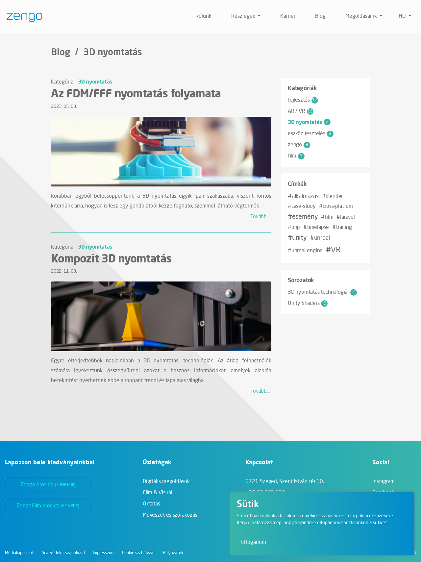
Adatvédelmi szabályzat (63, 553)
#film (327, 217)
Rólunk (203, 16)
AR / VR (300, 111)
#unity (297, 238)
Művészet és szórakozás (170, 515)
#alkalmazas (303, 196)
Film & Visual (157, 493)
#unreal (320, 238)
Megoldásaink (361, 16)
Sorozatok (301, 279)
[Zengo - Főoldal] (22, 16)
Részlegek (244, 16)
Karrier (287, 16)
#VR (333, 250)
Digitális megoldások (166, 481)
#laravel (345, 217)
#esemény (303, 217)
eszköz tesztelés (311, 134)
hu (403, 16)
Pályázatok (173, 553)
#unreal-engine (305, 251)
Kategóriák (302, 87)
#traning (342, 227)
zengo (299, 145)
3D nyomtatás (95, 81)
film (296, 156)
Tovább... (260, 217)
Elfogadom (253, 542)
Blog (320, 16)
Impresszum (103, 553)
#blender (332, 196)
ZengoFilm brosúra (48, 506)
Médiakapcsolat (19, 553)
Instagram (383, 481)
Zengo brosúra (48, 485)
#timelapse (316, 227)
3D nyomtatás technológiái (322, 292)
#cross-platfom (336, 206)
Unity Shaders (308, 303)
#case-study (302, 206)
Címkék (297, 183)
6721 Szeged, (284, 481)
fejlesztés (303, 100)
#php (294, 227)
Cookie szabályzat (138, 553)
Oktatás (151, 504)
